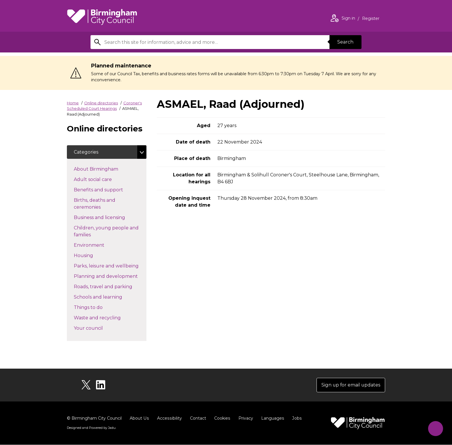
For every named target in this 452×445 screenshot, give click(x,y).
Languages (271, 418)
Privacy (244, 418)
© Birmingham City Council (94, 418)
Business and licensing (110, 217)
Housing (94, 255)
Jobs (295, 418)
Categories (86, 152)
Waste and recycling (107, 317)
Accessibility (169, 418)
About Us (139, 418)
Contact (197, 418)
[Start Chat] (435, 428)
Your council (98, 328)
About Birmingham (106, 169)
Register (370, 19)
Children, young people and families (106, 231)
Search (345, 42)
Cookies (221, 418)
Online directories (101, 103)
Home (73, 103)
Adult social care (103, 179)
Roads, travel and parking (110, 286)
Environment (99, 245)
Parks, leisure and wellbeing (110, 266)
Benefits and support (109, 189)
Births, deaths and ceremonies (97, 204)
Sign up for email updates (350, 385)
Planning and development (110, 276)
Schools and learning (108, 297)
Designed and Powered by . (91, 428)
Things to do (98, 307)
